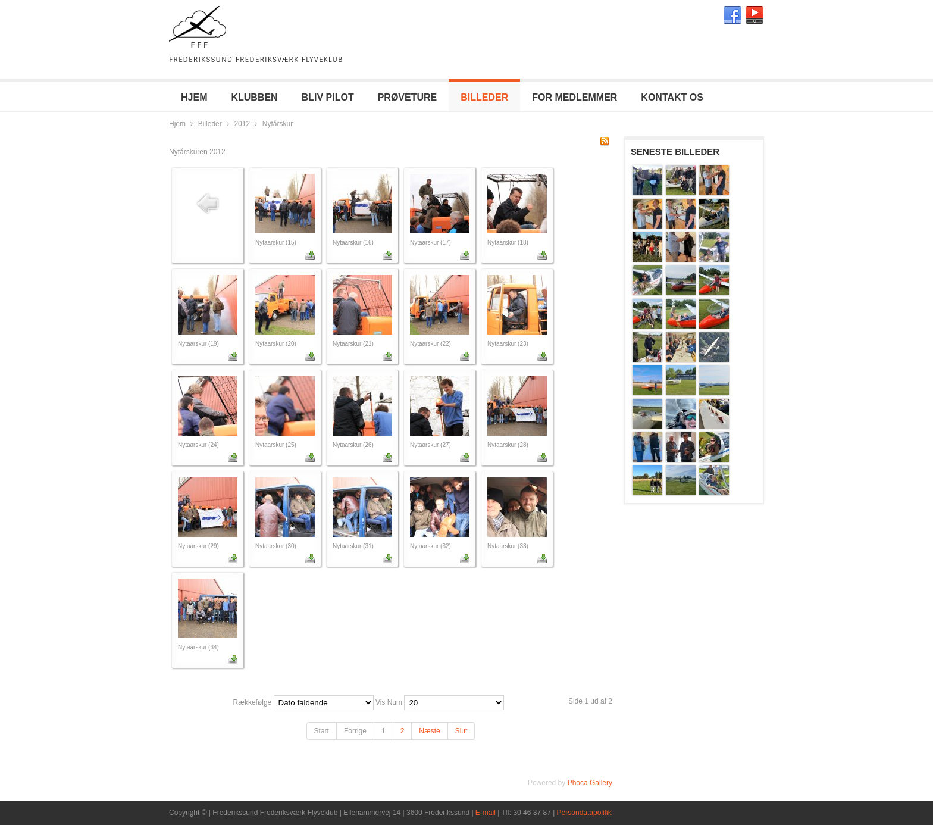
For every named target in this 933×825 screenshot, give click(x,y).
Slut (461, 731)
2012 (242, 124)
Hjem (177, 124)
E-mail (485, 812)
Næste (429, 731)
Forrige (355, 731)
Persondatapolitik (584, 812)
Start (321, 731)
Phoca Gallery (590, 783)
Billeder (210, 124)
